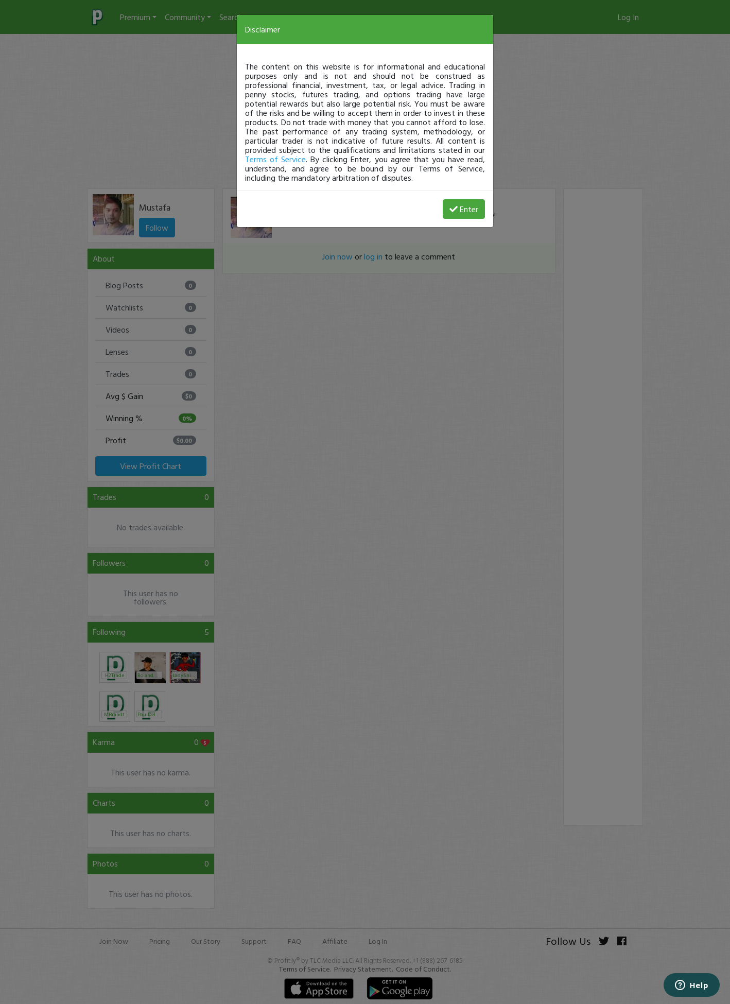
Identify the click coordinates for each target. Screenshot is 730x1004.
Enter (463, 209)
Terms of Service (275, 159)
